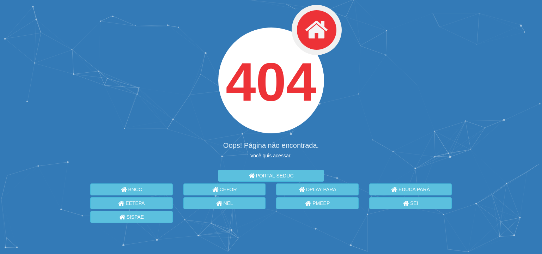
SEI (410, 203)
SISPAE (131, 217)
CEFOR (224, 189)
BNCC (131, 189)
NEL (224, 203)
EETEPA (131, 203)
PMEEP (317, 203)
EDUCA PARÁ (410, 189)
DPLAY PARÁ (317, 189)
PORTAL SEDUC (271, 176)
